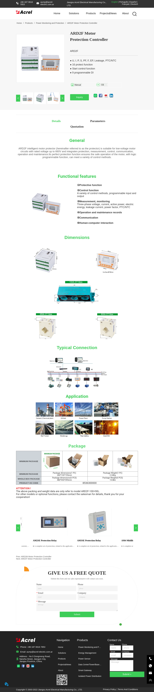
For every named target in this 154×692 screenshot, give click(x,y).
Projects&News (108, 13)
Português (123, 2)
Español (133, 2)
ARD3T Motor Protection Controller (36, 559)
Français (125, 4)
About (125, 13)
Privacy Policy (109, 689)
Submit (77, 614)
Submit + (127, 674)
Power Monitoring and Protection (50, 23)
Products (91, 13)
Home (57, 13)
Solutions (74, 13)
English (115, 2)
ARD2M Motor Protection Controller (36, 556)
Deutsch (134, 4)
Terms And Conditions (128, 689)
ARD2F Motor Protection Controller (82, 23)
